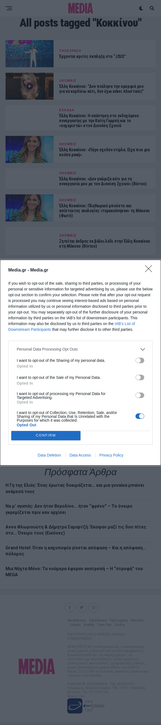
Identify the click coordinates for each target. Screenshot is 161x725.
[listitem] (80, 349)
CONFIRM (46, 435)
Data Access (80, 455)
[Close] (150, 270)
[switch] (139, 360)
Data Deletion (49, 455)
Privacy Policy (111, 455)
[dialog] (80, 363)
